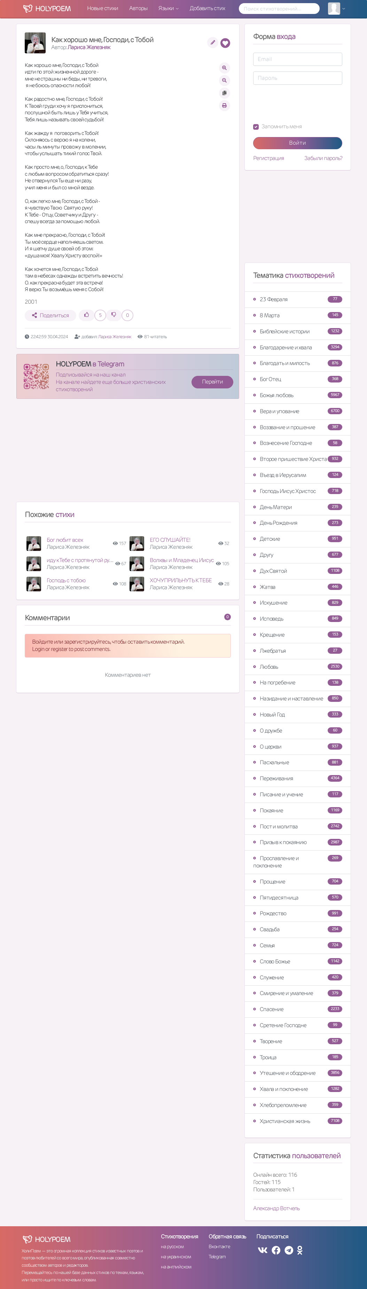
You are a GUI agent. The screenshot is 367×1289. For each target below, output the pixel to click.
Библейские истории (297, 331)
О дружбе (297, 730)
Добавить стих (207, 8)
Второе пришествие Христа (297, 459)
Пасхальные (297, 762)
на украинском (176, 1256)
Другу (297, 555)
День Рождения (297, 522)
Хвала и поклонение (297, 1089)
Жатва (297, 587)
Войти (297, 142)
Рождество (297, 913)
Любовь (297, 666)
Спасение (297, 1009)
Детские (297, 539)
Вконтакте (219, 1246)
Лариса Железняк (89, 47)
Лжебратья (297, 650)
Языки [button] (166, 8)
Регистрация (268, 158)
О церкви (297, 746)
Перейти (212, 381)
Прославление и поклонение (297, 862)
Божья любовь (297, 395)
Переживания (297, 778)
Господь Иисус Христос (297, 491)
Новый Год (297, 714)
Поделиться (50, 315)
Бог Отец (297, 379)
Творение (297, 1041)
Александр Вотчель (276, 1208)
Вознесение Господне (297, 443)
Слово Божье (297, 961)
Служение (297, 977)
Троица (297, 1057)
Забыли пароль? (323, 158)
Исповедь (297, 618)
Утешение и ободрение (297, 1073)
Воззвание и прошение (297, 427)
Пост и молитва (297, 826)
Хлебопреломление (297, 1105)
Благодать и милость (297, 363)
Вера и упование (297, 411)
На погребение (297, 682)
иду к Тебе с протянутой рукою (82, 560)
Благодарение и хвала (297, 347)
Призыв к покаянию (297, 842)
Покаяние (297, 810)
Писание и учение (297, 794)
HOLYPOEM (73, 364)
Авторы (138, 8)
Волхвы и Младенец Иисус (182, 560)
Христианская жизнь (297, 1121)
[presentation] (306, 103)
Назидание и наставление (297, 698)
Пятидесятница (297, 897)
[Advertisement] (127, 453)
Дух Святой (297, 571)
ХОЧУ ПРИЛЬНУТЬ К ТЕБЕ (181, 580)
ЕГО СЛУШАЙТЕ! (170, 540)
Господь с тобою (66, 580)
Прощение (297, 881)
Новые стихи (102, 8)
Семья (297, 945)
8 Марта (297, 315)
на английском (176, 1267)
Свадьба (297, 929)
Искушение (297, 602)
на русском (172, 1246)
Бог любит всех (65, 540)
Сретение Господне (297, 1025)
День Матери (297, 507)
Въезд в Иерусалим (297, 475)
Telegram (217, 1256)
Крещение (297, 634)
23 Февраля (297, 299)
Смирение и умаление (297, 993)
